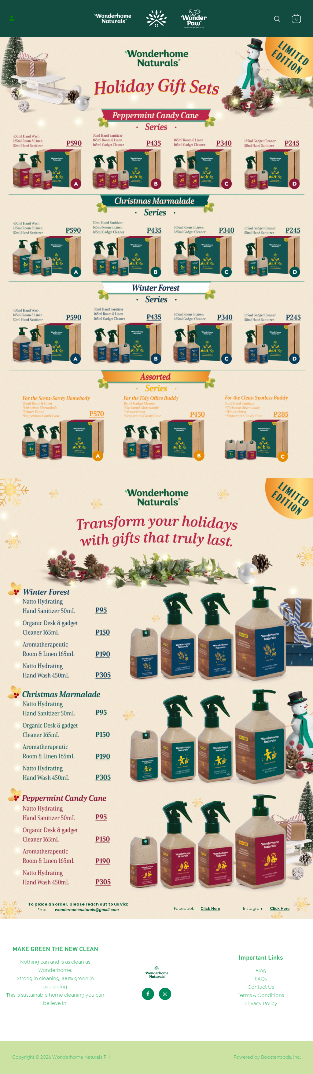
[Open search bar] (277, 18)
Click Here (210, 908)
